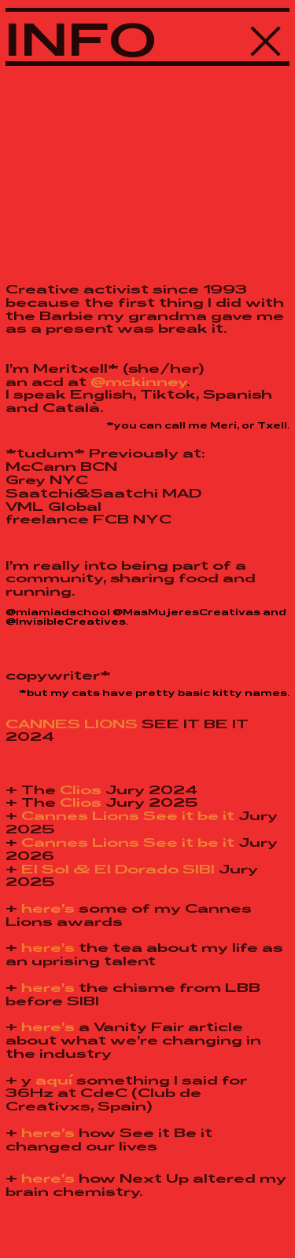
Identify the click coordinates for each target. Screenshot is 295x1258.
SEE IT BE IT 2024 (127, 730)
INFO (81, 38)
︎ (266, 38)
